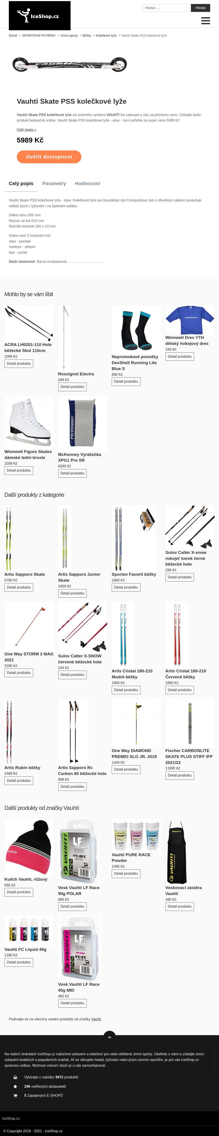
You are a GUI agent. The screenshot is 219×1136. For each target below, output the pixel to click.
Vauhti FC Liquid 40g (25, 949)
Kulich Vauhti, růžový (25, 879)
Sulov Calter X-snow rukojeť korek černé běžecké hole (186, 558)
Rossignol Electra (76, 374)
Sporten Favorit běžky (134, 574)
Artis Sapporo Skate (24, 574)
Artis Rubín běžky (22, 767)
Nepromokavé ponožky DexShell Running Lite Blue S (135, 362)
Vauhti (71, 808)
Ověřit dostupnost (49, 157)
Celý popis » (26, 130)
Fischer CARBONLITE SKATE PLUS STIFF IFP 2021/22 (189, 756)
